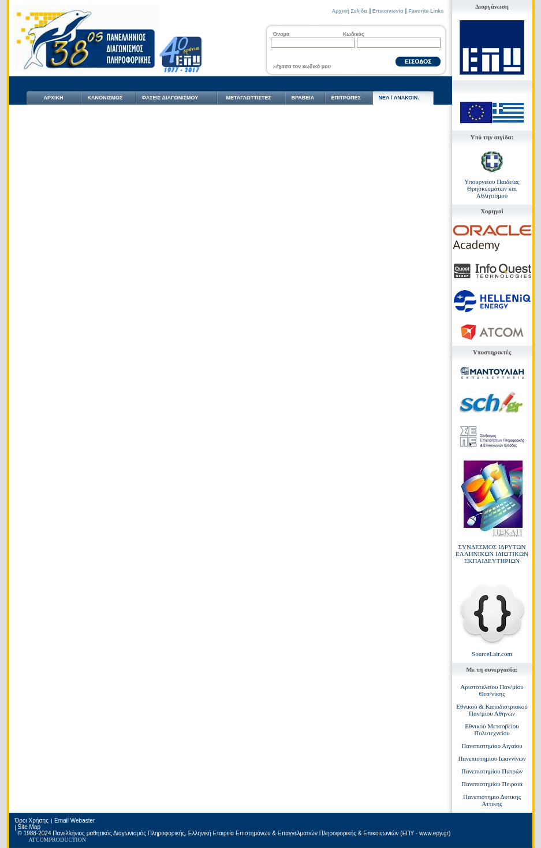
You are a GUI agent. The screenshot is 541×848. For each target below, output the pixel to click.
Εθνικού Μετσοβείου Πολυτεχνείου (491, 729)
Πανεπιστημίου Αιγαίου (491, 745)
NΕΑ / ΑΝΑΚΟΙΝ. (399, 98)
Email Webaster (74, 820)
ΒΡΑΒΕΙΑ (303, 98)
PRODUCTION (67, 839)
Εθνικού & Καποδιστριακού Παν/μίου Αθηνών (492, 710)
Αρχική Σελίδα (349, 11)
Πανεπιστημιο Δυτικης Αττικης (492, 800)
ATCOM (39, 839)
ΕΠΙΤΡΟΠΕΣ (346, 98)
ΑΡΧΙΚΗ (54, 98)
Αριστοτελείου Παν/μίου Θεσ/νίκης (491, 690)
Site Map (29, 827)
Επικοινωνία (388, 11)
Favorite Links (425, 11)
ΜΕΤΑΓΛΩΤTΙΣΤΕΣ (248, 98)
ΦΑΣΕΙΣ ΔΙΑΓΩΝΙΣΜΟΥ (170, 98)
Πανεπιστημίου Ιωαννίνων (491, 758)
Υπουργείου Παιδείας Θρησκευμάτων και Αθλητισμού (491, 188)
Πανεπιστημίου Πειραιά (492, 783)
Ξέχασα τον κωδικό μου (302, 66)
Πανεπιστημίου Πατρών (492, 771)
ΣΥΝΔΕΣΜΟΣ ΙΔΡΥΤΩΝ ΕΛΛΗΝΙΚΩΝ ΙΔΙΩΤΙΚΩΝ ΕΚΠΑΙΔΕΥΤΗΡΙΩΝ (492, 553)
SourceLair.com (492, 653)
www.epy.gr (434, 833)
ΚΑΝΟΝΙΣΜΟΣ (105, 98)
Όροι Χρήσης (31, 820)
